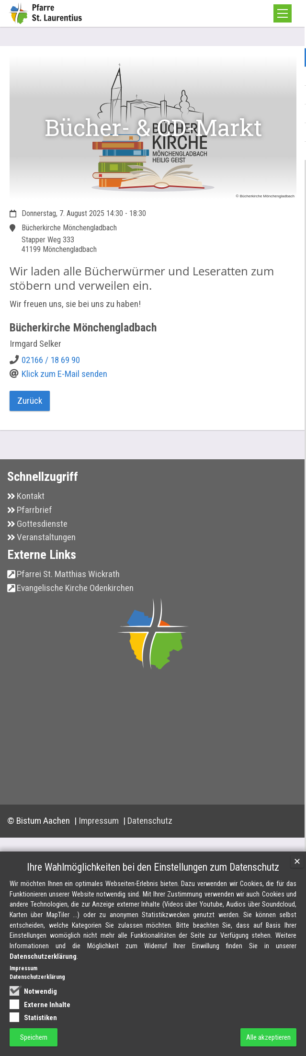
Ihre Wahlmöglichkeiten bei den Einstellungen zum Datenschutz (153, 867)
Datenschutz (149, 820)
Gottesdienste (42, 523)
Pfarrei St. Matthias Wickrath (68, 573)
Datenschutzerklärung (43, 957)
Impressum (100, 820)
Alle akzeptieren (268, 1037)
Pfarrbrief (34, 509)
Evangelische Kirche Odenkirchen (75, 587)
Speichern (33, 1037)
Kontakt (31, 495)
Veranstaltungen (46, 537)
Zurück (29, 400)
